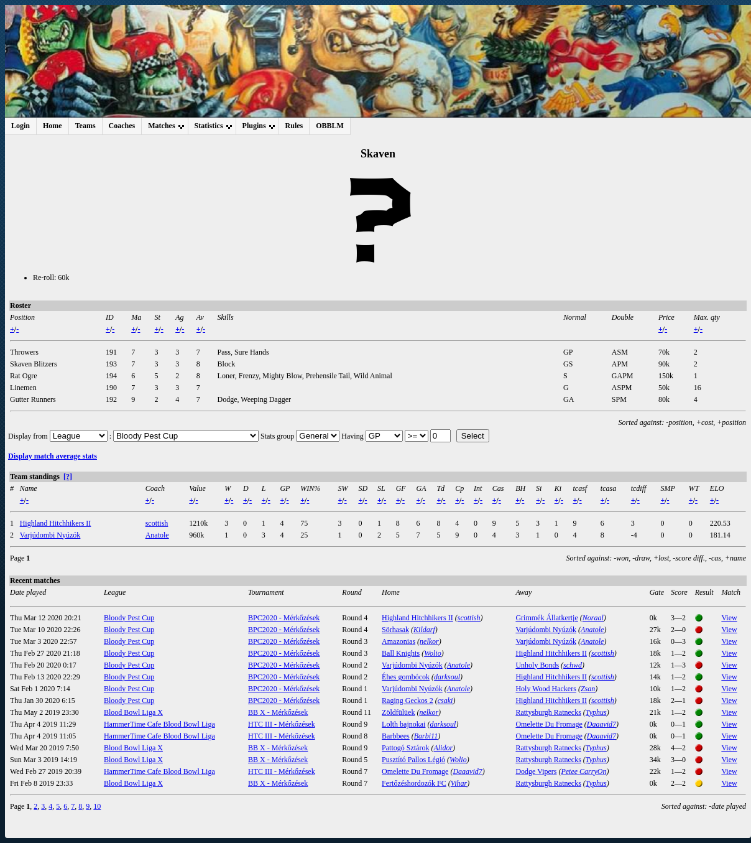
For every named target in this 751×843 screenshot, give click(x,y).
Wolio (432, 653)
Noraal (593, 617)
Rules (294, 125)
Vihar (459, 783)
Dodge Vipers (535, 771)
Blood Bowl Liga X (133, 712)
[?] (67, 476)
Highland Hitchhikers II (55, 523)
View (729, 617)
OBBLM (330, 125)
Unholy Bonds (537, 665)
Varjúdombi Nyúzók (50, 535)
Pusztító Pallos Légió (413, 759)
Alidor (443, 747)
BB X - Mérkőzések (278, 712)
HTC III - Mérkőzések (281, 724)
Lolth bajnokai (403, 724)
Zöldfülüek (398, 712)
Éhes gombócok (406, 677)
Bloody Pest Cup (129, 617)
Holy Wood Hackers (545, 688)
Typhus (596, 712)
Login (20, 125)
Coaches (122, 125)
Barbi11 (426, 736)
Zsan (588, 688)
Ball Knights (401, 653)
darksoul (447, 677)
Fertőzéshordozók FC (414, 783)
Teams (85, 125)
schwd (572, 665)
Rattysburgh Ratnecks (548, 712)
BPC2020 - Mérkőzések (284, 617)
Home (52, 125)
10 (97, 806)
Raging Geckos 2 (407, 700)
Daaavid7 (601, 724)
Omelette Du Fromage (548, 724)
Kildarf (424, 629)
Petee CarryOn (583, 771)
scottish (156, 523)
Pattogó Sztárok (405, 747)
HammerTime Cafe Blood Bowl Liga (159, 724)
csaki (445, 700)
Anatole (157, 535)
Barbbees (396, 736)
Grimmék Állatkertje (546, 617)
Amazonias (398, 641)
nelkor (429, 641)
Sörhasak (395, 629)
